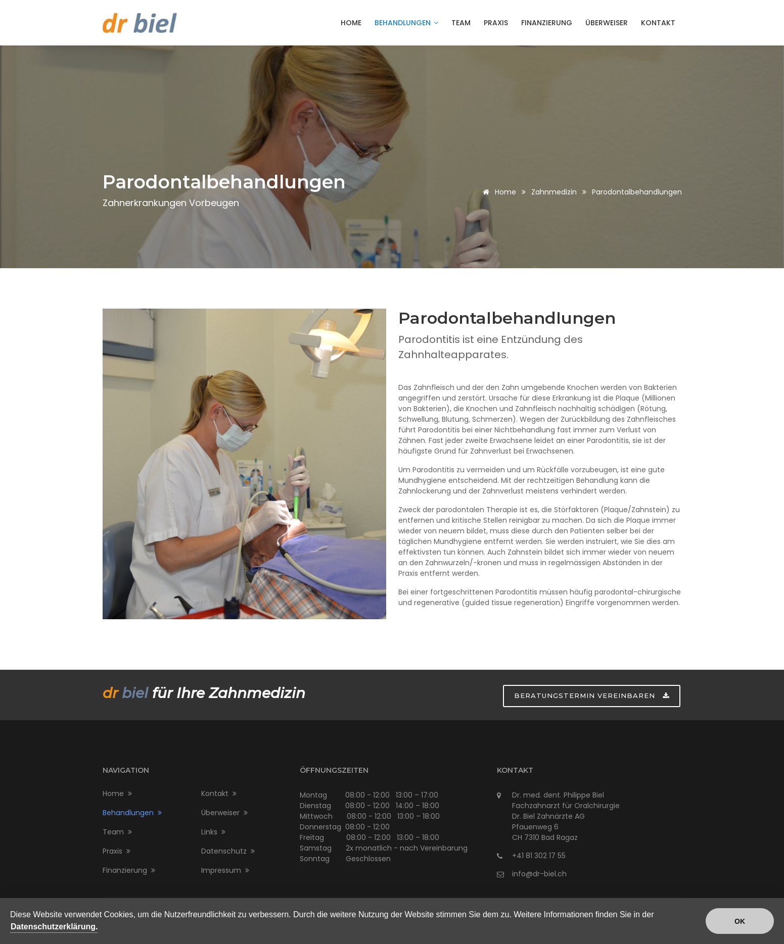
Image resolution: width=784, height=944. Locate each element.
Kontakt (658, 23)
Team (461, 23)
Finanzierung (546, 23)
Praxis (496, 23)
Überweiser (606, 23)
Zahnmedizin (554, 192)
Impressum (225, 870)
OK (739, 923)
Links (213, 832)
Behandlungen (406, 23)
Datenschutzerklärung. (54, 927)
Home (351, 23)
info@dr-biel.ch (539, 874)
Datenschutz (228, 851)
